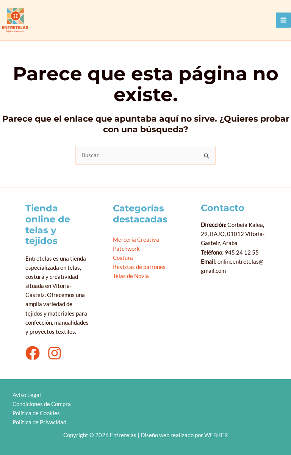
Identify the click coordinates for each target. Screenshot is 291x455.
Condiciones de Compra (41, 404)
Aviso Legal (26, 395)
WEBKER (216, 435)
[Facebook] (32, 353)
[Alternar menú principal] (283, 20)
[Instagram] (54, 353)
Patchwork (126, 248)
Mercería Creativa (136, 239)
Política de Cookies (35, 413)
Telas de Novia (131, 276)
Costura (123, 258)
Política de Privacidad (39, 422)
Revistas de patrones (139, 267)
